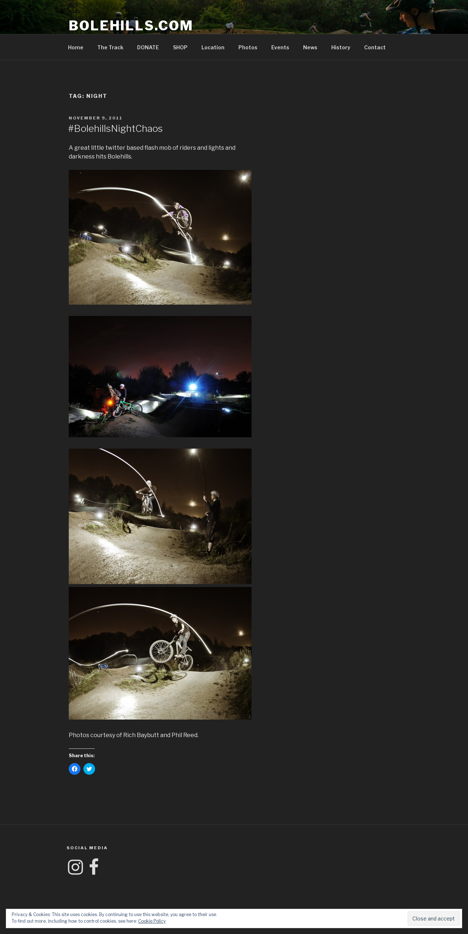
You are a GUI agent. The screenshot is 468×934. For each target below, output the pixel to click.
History (340, 47)
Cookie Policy (152, 921)
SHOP (180, 47)
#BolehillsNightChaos (115, 128)
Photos (247, 47)
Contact (375, 47)
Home (75, 47)
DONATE (148, 47)
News (310, 47)
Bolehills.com (131, 26)
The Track (110, 47)
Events (280, 47)
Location (212, 47)
